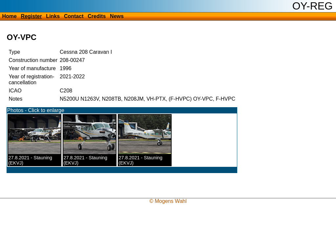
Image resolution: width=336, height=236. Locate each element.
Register (31, 16)
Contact (74, 16)
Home (9, 16)
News (117, 16)
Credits (97, 16)
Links (53, 16)
